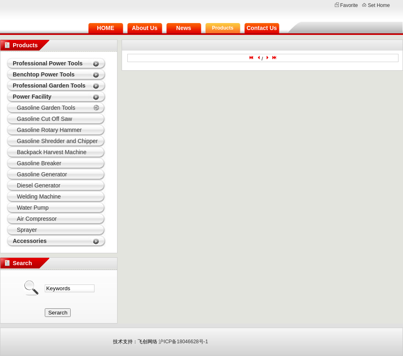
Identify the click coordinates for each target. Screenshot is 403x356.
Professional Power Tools (48, 63)
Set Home (379, 5)
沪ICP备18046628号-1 (183, 341)
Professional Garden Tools (49, 85)
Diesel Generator (38, 185)
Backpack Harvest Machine (52, 152)
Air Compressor (37, 218)
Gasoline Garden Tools (46, 107)
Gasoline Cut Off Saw (44, 119)
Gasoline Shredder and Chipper (57, 141)
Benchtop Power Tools (44, 74)
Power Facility (32, 96)
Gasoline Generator (42, 174)
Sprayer (27, 230)
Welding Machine (39, 196)
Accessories (30, 241)
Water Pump (32, 207)
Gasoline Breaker (39, 163)
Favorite (349, 5)
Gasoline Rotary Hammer (49, 130)
